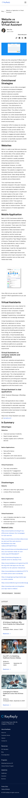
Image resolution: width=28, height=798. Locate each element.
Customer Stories (5, 735)
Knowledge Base (5, 754)
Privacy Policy (4, 786)
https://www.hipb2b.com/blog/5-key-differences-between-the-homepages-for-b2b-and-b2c (13, 533)
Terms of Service (5, 789)
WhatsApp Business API (7, 763)
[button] (25, 2)
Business (3, 778)
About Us (3, 732)
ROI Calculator (4, 749)
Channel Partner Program (7, 766)
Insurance (3, 776)
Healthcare (4, 773)
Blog (2, 752)
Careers (3, 738)
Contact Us (4, 740)
